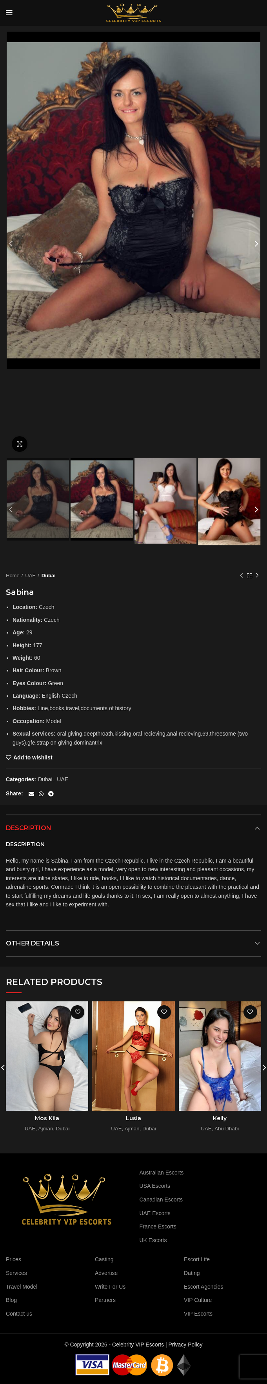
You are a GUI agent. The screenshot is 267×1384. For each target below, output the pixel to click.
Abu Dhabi (226, 1129)
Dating (192, 1273)
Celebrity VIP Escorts (138, 1344)
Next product (257, 576)
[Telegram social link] (51, 794)
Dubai (49, 575)
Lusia (133, 1118)
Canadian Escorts (161, 1199)
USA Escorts (155, 1186)
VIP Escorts (198, 1314)
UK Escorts (153, 1240)
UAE (30, 575)
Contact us (19, 1314)
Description (28, 828)
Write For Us (110, 1287)
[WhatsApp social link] (41, 794)
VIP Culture (198, 1300)
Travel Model (21, 1287)
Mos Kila (47, 1118)
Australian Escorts (162, 1172)
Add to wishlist (33, 757)
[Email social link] (31, 794)
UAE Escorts (155, 1213)
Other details (32, 943)
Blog (11, 1300)
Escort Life (197, 1259)
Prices (13, 1259)
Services (16, 1273)
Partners (105, 1300)
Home (13, 575)
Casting (104, 1259)
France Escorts (158, 1226)
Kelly (220, 1118)
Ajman (45, 1129)
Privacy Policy (185, 1344)
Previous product (241, 576)
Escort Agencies (203, 1287)
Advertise (106, 1273)
